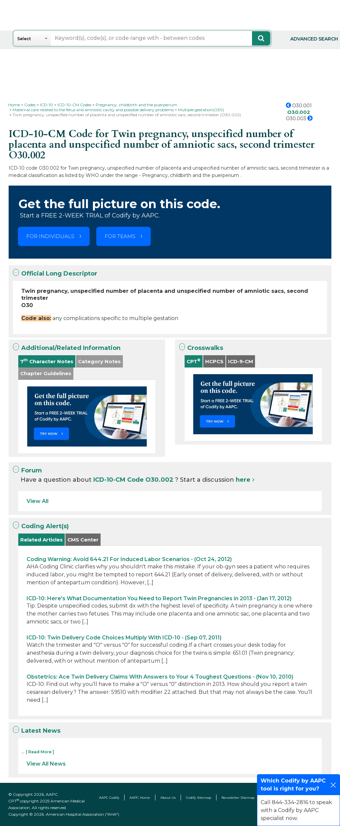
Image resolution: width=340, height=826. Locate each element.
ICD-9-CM (240, 361)
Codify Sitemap (198, 797)
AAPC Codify (109, 797)
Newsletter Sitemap (238, 797)
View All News (46, 764)
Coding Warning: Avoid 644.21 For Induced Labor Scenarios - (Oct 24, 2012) (129, 559)
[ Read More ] (40, 751)
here (243, 479)
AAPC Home (139, 797)
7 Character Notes (46, 361)
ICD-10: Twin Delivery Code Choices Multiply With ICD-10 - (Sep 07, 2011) (124, 637)
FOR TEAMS (120, 236)
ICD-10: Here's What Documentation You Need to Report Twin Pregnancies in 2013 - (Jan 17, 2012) (159, 598)
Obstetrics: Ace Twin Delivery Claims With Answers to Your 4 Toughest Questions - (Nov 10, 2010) (160, 677)
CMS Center (83, 540)
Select (24, 38)
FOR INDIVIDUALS (50, 236)
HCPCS (214, 361)
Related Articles (41, 540)
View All (37, 501)
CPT (194, 361)
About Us (168, 797)
